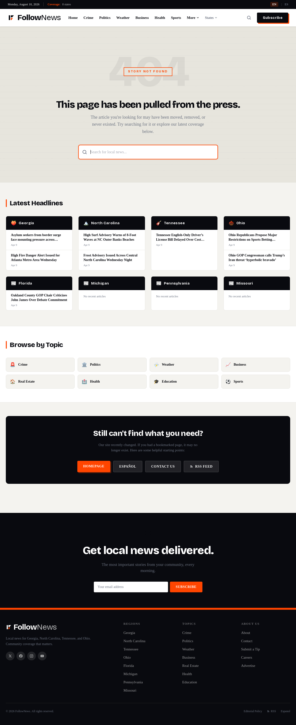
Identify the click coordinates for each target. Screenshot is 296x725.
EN (274, 4)
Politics (105, 18)
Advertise (248, 666)
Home (73, 18)
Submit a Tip (250, 649)
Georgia (129, 633)
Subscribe (272, 17)
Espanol (285, 711)
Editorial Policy (253, 711)
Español (127, 466)
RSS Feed (201, 466)
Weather (123, 18)
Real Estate (190, 666)
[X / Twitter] (10, 656)
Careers (246, 657)
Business (142, 18)
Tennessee (130, 649)
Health (160, 18)
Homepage (93, 466)
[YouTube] (42, 656)
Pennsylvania (133, 682)
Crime (88, 18)
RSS (271, 711)
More (193, 18)
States (211, 18)
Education (189, 682)
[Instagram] (31, 656)
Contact (246, 641)
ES (286, 4)
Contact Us (163, 466)
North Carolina (134, 641)
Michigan (130, 674)
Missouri (129, 690)
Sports (176, 18)
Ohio (127, 657)
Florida (128, 666)
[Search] (249, 18)
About (245, 633)
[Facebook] (20, 656)
